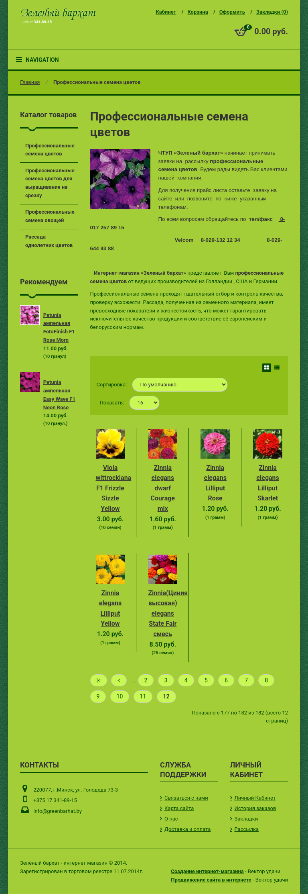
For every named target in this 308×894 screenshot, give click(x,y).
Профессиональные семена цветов (96, 82)
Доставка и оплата (187, 829)
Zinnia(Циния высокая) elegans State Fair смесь (168, 613)
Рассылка (247, 829)
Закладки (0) (272, 12)
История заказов (255, 808)
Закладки (246, 819)
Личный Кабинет (255, 798)
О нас (171, 819)
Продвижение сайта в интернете (211, 880)
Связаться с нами (186, 798)
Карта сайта (179, 808)
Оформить (232, 12)
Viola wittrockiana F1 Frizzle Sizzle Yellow (114, 488)
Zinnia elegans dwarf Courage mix (163, 488)
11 (143, 696)
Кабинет (166, 12)
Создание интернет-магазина (207, 871)
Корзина (197, 12)
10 (120, 696)
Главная (30, 82)
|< (99, 680)
